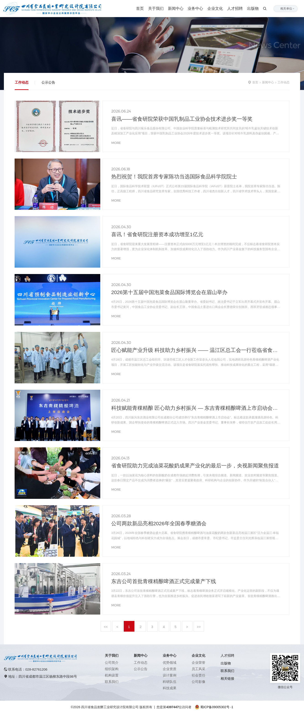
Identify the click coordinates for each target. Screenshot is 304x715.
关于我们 (156, 8)
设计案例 (169, 675)
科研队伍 (169, 682)
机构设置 (112, 675)
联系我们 (112, 682)
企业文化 (215, 8)
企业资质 (169, 669)
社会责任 (198, 675)
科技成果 (169, 688)
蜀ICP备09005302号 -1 (216, 707)
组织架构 (112, 669)
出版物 (253, 8)
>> (199, 627)
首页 (140, 8)
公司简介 (112, 662)
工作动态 (21, 82)
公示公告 (48, 82)
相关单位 (287, 8)
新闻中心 (175, 8)
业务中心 (195, 8)
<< (106, 627)
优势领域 (169, 662)
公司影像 (198, 682)
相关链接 (227, 678)
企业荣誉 (198, 662)
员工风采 (198, 669)
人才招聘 (235, 8)
